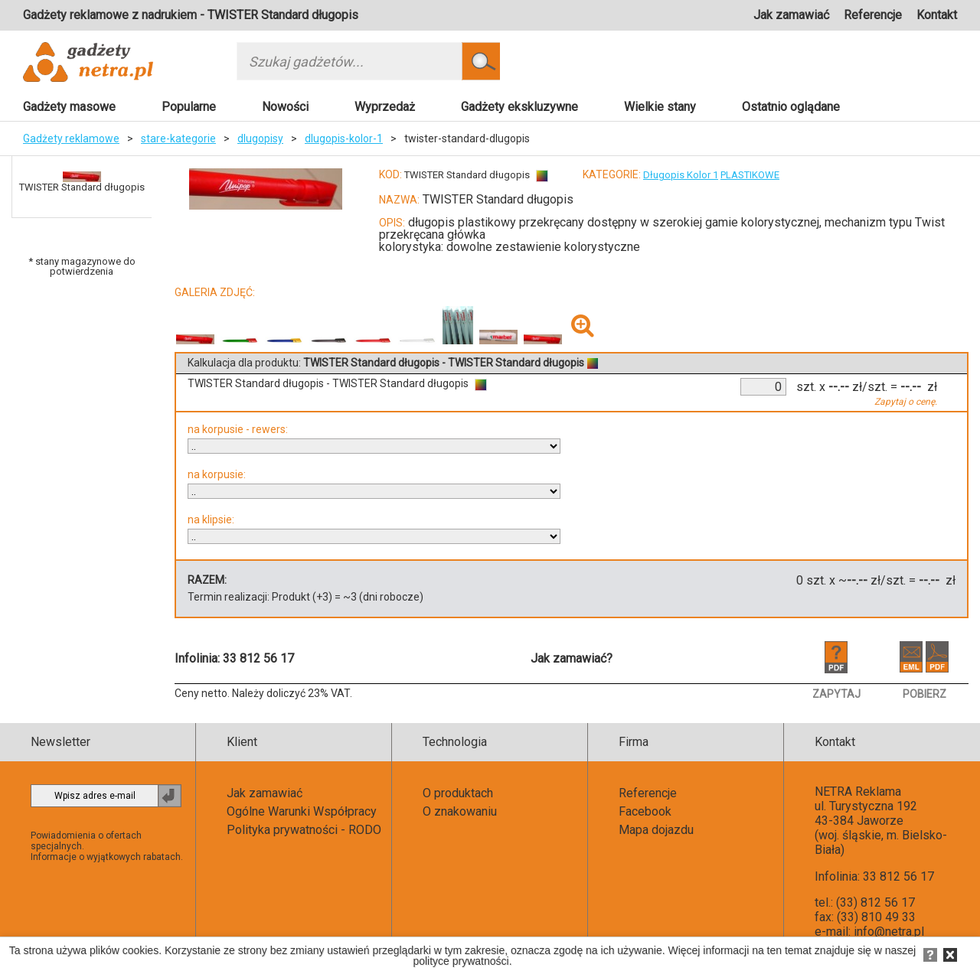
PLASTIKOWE (749, 175)
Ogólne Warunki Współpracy (302, 811)
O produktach (458, 793)
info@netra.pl (889, 931)
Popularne (189, 106)
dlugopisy (260, 138)
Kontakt (936, 15)
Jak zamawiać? (571, 658)
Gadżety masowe (69, 106)
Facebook (645, 811)
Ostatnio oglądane (791, 106)
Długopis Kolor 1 (680, 175)
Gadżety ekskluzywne (519, 106)
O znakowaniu (460, 811)
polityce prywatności (460, 961)
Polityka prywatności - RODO (304, 830)
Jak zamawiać (791, 15)
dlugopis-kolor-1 (344, 138)
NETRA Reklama (858, 791)
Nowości (285, 106)
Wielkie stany (660, 106)
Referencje (873, 15)
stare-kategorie (178, 138)
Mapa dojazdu (656, 830)
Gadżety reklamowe (71, 138)
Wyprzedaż (384, 106)
